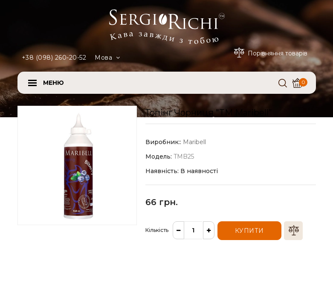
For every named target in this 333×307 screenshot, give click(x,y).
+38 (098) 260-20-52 (54, 57)
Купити (249, 231)
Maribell (194, 142)
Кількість (156, 230)
